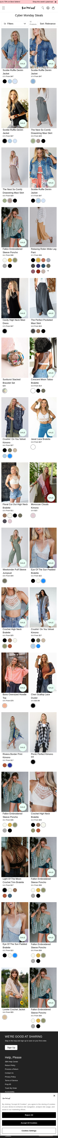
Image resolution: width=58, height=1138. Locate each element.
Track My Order (11, 1088)
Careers (8, 1136)
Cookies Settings (29, 1131)
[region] (29, 1114)
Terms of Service (11, 1080)
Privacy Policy (10, 1077)
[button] (2, 8)
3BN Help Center (11, 1062)
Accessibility (9, 1092)
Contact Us (9, 1073)
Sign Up (11, 1047)
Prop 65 (8, 1084)
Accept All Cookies (29, 1123)
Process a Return (11, 1069)
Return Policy (10, 1065)
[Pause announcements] (55, 2)
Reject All (29, 1115)
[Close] (54, 1096)
